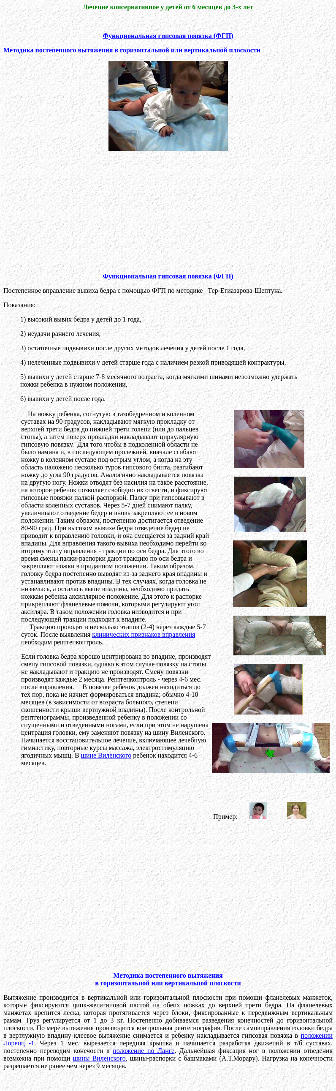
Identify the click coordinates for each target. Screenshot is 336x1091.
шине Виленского (106, 755)
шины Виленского (99, 1058)
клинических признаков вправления (143, 634)
